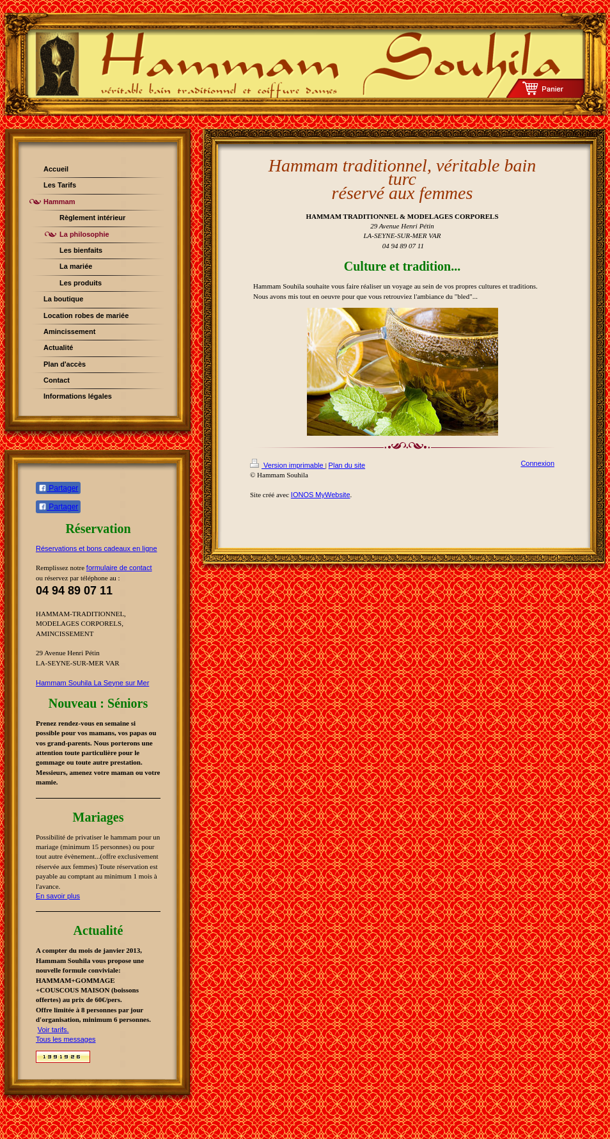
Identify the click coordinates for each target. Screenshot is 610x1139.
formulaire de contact (119, 567)
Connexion (537, 463)
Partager (58, 488)
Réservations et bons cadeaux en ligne (96, 548)
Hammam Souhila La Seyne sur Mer (92, 683)
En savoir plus (58, 896)
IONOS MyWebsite (320, 494)
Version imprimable (287, 465)
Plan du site (347, 465)
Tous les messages (66, 1039)
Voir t (46, 1029)
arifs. (61, 1029)
